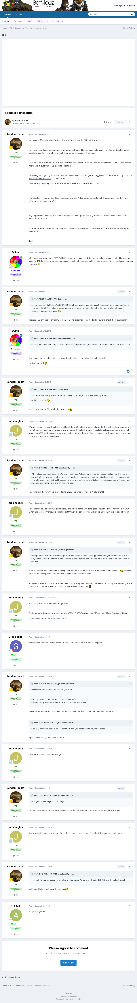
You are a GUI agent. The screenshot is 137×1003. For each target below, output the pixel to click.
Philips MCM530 (52, 163)
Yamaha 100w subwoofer (40, 178)
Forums (5, 21)
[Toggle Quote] (32, 299)
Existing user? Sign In (124, 5)
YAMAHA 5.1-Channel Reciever (65, 175)
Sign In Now (68, 963)
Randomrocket (22, 120)
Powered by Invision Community (68, 999)
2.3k (16, 280)
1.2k (16, 450)
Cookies (68, 993)
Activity (19, 14)
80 (16, 934)
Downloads (18, 21)
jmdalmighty (15, 421)
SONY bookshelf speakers (66, 183)
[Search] (101, 14)
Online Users (42, 21)
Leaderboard (57, 21)
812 (15, 163)
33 (16, 665)
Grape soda (15, 636)
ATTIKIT (15, 905)
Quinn (15, 252)
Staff (30, 21)
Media (35, 123)
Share (107, 122)
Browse (7, 15)
